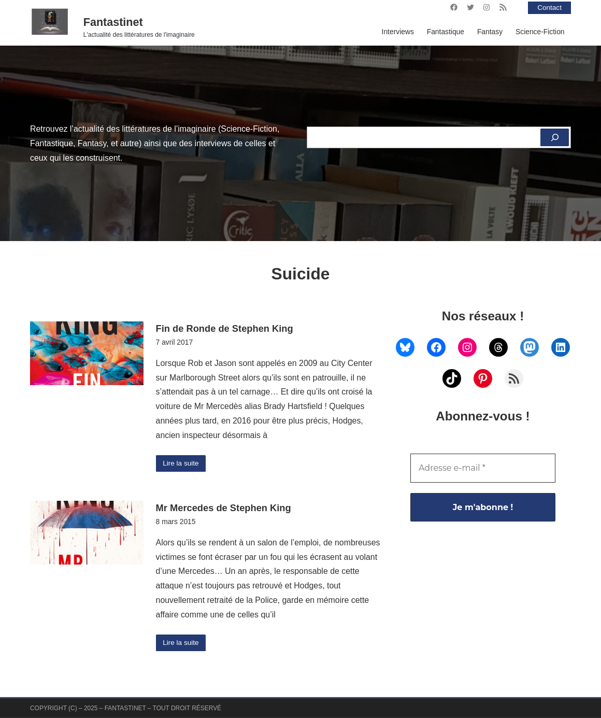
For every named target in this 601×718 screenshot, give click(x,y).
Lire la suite (181, 463)
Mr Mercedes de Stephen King (223, 508)
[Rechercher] (554, 137)
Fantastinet (113, 22)
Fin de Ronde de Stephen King (224, 328)
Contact (549, 7)
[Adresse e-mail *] (482, 468)
